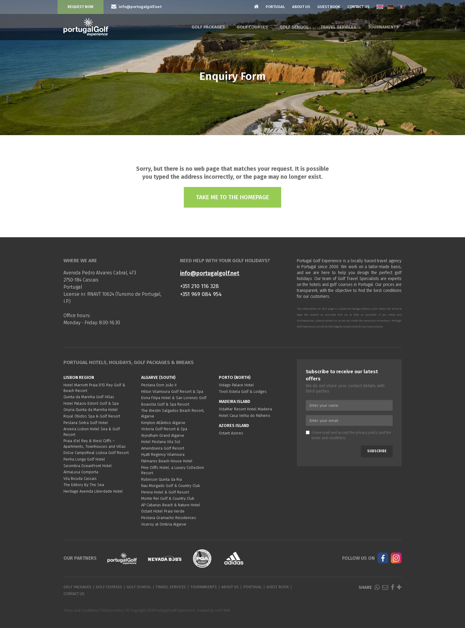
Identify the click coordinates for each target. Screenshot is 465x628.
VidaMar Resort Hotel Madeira (245, 409)
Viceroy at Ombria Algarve (163, 524)
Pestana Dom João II (158, 385)
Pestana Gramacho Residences (168, 517)
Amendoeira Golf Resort (162, 448)
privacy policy (367, 433)
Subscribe (376, 451)
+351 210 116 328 (199, 286)
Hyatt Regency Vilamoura (162, 454)
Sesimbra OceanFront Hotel (87, 466)
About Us (301, 6)
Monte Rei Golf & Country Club (167, 498)
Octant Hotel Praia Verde (162, 511)
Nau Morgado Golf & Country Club (170, 485)
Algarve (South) (158, 377)
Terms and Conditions (80, 610)
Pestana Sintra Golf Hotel (85, 422)
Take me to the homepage (232, 197)
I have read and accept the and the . (348, 435)
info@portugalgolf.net (209, 273)
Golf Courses (252, 27)
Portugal (275, 6)
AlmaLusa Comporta (80, 472)
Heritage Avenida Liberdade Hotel (93, 491)
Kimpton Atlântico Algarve (163, 422)
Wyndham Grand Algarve (162, 435)
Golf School (294, 27)
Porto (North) (235, 377)
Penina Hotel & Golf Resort (165, 492)
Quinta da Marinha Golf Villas (88, 397)
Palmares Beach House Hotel (166, 461)
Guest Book (328, 6)
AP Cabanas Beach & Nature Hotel (170, 505)
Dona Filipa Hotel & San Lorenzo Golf (173, 398)
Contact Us (358, 6)
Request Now (80, 6)
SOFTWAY (222, 610)
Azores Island (234, 425)
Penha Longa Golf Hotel (84, 459)
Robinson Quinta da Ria (161, 479)
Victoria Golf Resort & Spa (164, 429)
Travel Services (338, 27)
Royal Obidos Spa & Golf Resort (91, 416)
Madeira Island (234, 401)
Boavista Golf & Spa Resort (165, 404)
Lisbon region (78, 377)
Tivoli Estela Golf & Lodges (243, 391)
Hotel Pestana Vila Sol (160, 441)
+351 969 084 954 (201, 294)
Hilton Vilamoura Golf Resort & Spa (172, 391)
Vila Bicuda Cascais (80, 478)
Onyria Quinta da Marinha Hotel (90, 409)
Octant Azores (231, 433)
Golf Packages (208, 27)
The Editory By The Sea (83, 485)
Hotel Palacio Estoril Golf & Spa (91, 403)
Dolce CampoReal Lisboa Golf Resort (96, 452)
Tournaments (383, 27)
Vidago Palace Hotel (236, 385)
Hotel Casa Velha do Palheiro (244, 415)
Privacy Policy (112, 610)
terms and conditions (328, 438)
